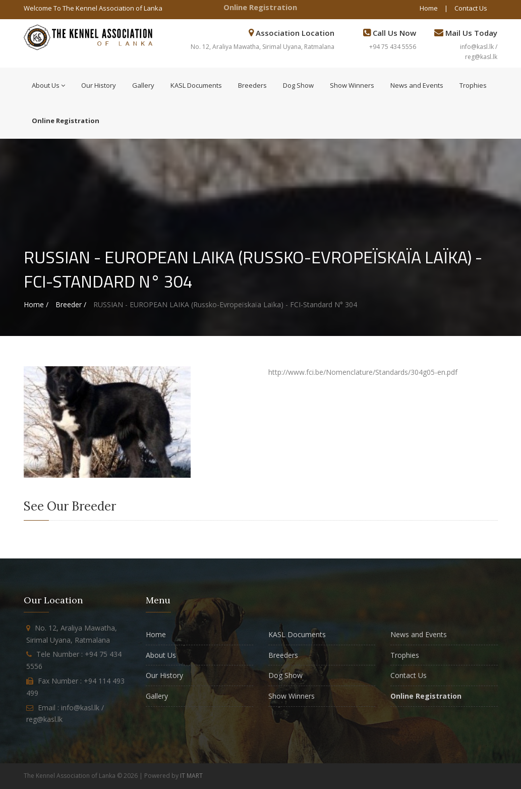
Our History (98, 85)
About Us (48, 85)
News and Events (416, 85)
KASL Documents (196, 85)
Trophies (473, 85)
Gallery (143, 85)
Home (429, 8)
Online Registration (260, 7)
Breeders (252, 85)
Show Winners (352, 85)
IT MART (191, 775)
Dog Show (298, 85)
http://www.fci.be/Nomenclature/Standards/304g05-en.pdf (362, 372)
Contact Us (470, 8)
